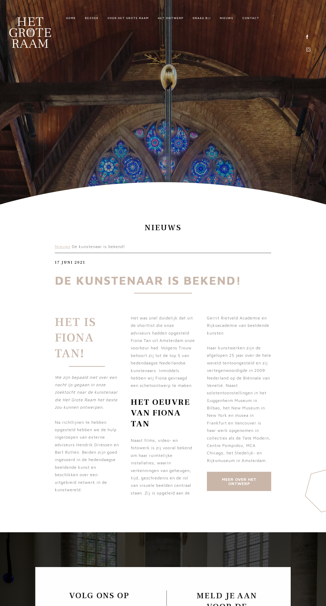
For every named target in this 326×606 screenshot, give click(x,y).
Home (71, 18)
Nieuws (226, 18)
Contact (250, 18)
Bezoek (91, 18)
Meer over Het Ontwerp (239, 481)
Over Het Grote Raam (128, 18)
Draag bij (202, 18)
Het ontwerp (171, 18)
